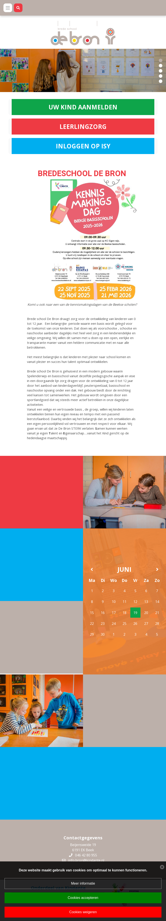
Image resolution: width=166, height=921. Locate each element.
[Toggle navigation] (7, 7)
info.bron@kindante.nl (86, 859)
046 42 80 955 (86, 854)
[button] (161, 60)
